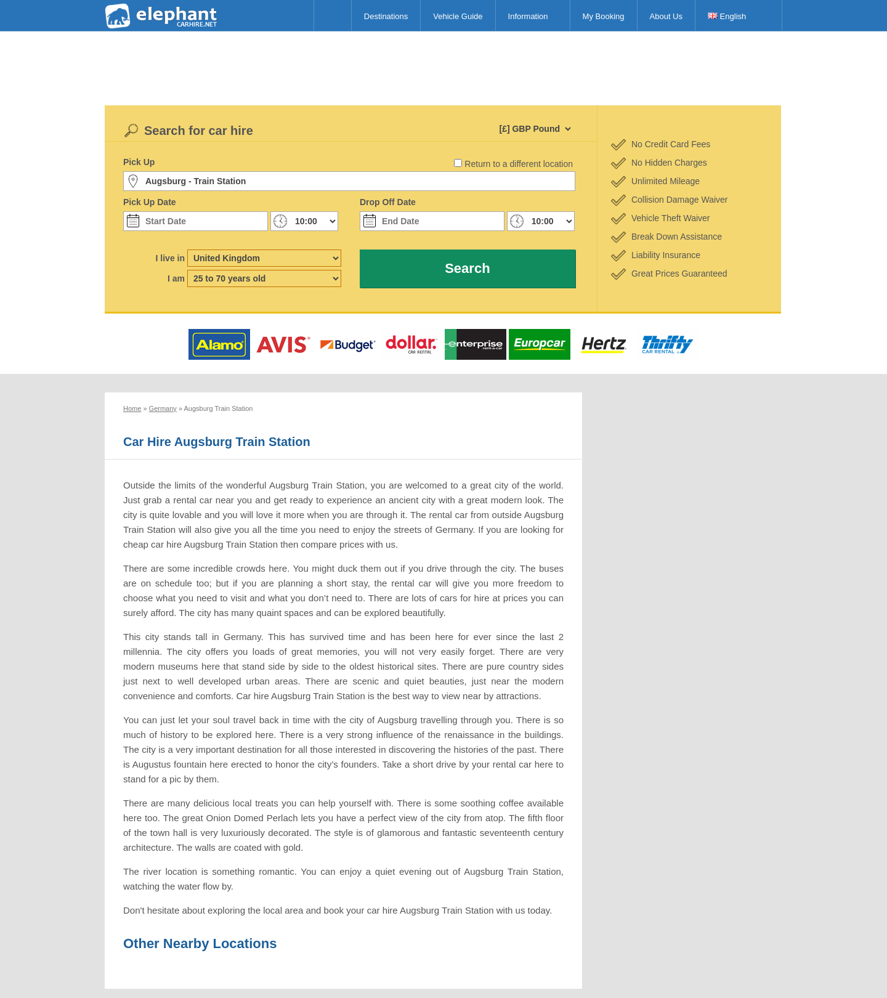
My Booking (604, 16)
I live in (170, 258)
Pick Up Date (149, 202)
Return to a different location (518, 164)
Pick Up (139, 162)
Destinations (386, 16)
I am (176, 278)
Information (528, 16)
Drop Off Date (388, 202)
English (727, 16)
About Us (666, 16)
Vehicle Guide (457, 16)
